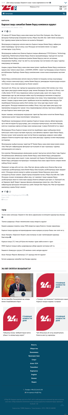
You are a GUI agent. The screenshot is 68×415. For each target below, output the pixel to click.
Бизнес (34, 378)
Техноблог (34, 367)
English (34, 374)
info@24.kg (37, 392)
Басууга (5, 199)
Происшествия (34, 356)
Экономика (34, 352)
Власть (34, 345)
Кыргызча (5, 20)
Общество (34, 348)
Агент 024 (34, 363)
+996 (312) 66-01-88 (37, 390)
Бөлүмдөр (8, 13)
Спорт (34, 360)
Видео (34, 382)
